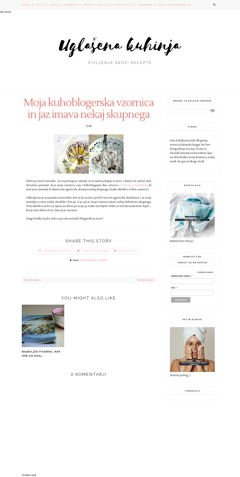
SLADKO (55, 4)
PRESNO (88, 4)
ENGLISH (103, 4)
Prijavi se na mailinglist (174, 4)
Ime (174, 287)
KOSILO (40, 4)
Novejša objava (32, 279)
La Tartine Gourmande (133, 185)
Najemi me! (145, 4)
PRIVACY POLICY (123, 4)
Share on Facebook (57, 251)
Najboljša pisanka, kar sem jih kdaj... (41, 353)
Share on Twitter (94, 251)
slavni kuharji (87, 260)
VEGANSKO (71, 4)
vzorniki (102, 260)
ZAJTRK (26, 4)
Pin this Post (128, 251)
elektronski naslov (181, 276)
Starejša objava (145, 279)
